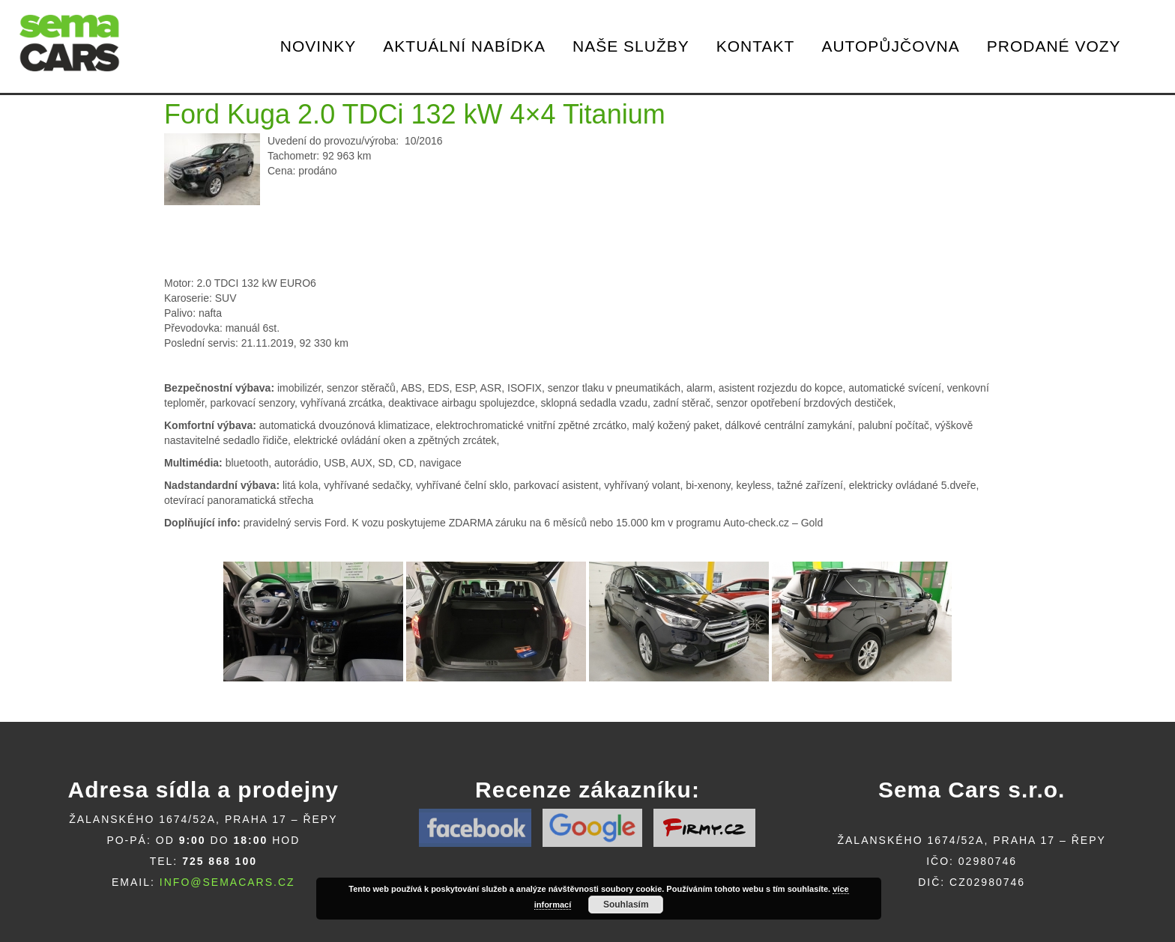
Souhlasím (626, 904)
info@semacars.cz (227, 882)
